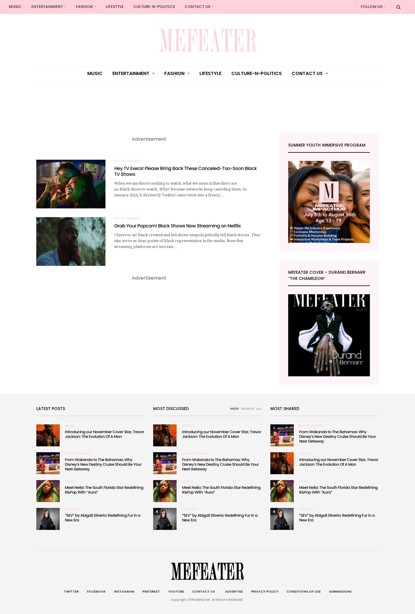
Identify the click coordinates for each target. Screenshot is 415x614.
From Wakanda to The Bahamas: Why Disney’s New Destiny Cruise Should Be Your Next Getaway (103, 464)
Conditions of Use (303, 591)
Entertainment (47, 6)
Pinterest (151, 591)
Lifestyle (115, 6)
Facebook (96, 591)
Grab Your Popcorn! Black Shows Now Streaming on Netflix (177, 225)
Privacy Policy (264, 591)
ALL (259, 409)
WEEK (234, 409)
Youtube (176, 591)
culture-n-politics (154, 6)
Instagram (124, 591)
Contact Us (197, 6)
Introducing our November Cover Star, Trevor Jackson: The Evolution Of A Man (104, 434)
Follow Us (371, 6)
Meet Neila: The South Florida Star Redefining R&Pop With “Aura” (104, 490)
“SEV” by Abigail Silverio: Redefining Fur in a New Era (102, 518)
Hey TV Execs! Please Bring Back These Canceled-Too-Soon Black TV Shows (185, 171)
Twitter (71, 591)
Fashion (84, 6)
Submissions (340, 591)
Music (15, 6)
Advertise (233, 591)
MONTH (247, 409)
